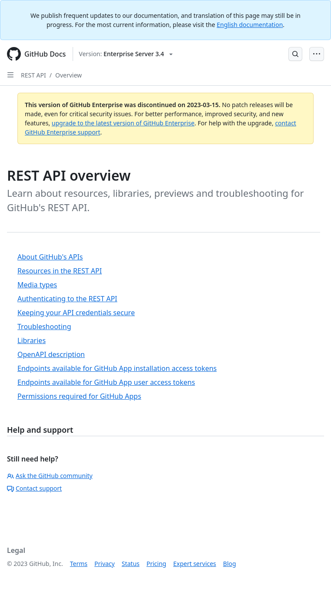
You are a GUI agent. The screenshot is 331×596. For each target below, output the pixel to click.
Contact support (34, 488)
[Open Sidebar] (10, 75)
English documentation (250, 24)
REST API (33, 75)
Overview (68, 75)
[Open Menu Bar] (316, 54)
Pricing (156, 563)
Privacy (104, 563)
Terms (78, 563)
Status (131, 563)
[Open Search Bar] (295, 54)
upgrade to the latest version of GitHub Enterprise (123, 123)
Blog (229, 563)
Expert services (194, 563)
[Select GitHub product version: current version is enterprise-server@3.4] (125, 54)
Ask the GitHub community (50, 475)
